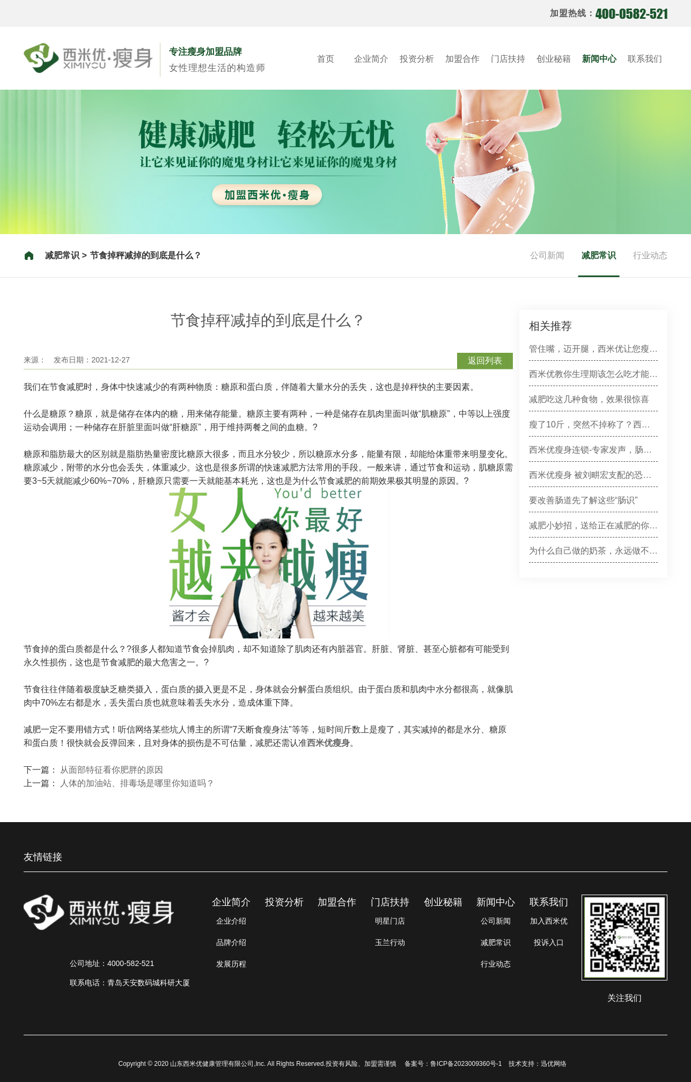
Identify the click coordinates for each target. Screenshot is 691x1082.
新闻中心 (599, 58)
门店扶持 (508, 58)
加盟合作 (462, 58)
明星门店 (390, 921)
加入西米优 (549, 921)
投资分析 (417, 58)
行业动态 (650, 255)
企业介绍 (231, 921)
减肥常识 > (66, 255)
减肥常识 (599, 255)
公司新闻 (547, 255)
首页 (325, 58)
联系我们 (645, 58)
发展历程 (231, 964)
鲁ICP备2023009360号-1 (466, 1064)
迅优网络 (554, 1064)
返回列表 (485, 360)
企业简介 (371, 58)
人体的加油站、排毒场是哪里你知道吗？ (137, 783)
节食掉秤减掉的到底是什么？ (146, 255)
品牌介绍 (231, 942)
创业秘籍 (553, 58)
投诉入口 (549, 942)
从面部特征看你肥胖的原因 (111, 769)
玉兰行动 (390, 942)
